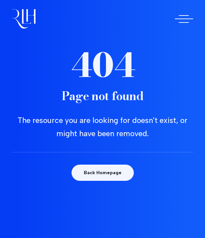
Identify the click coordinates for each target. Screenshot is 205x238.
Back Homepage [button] (103, 173)
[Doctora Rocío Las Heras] (24, 19)
